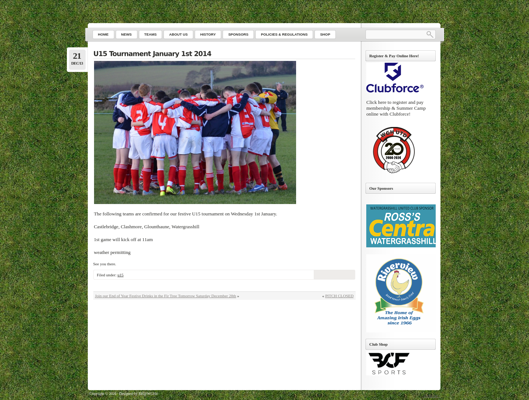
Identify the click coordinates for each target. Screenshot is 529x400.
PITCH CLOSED (339, 296)
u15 (121, 275)
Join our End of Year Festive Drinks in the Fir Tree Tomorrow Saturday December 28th (165, 296)
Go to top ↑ (432, 396)
